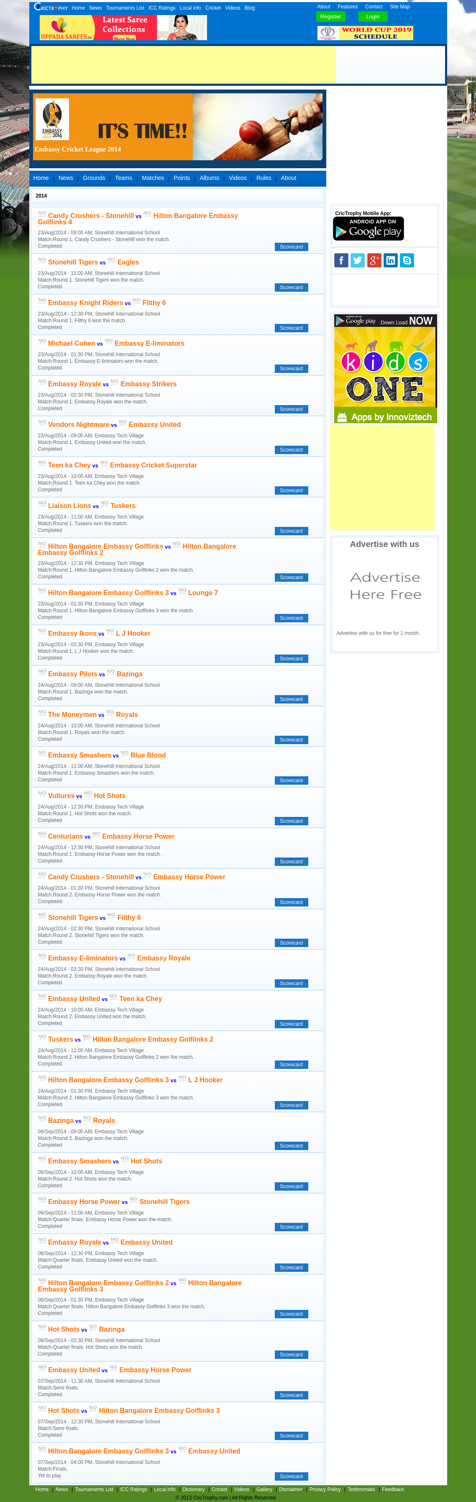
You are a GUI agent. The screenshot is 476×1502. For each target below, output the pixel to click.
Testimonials (361, 1489)
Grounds (94, 178)
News (96, 8)
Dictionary (193, 1489)
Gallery (264, 1489)
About (323, 7)
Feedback (393, 1489)
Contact (373, 7)
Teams (123, 178)
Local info (190, 8)
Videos (232, 8)
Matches (153, 178)
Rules (263, 178)
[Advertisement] (183, 65)
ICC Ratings (162, 8)
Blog (250, 8)
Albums (209, 178)
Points (182, 178)
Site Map (400, 7)
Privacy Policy (325, 1489)
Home (78, 8)
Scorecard (291, 247)
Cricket (213, 8)
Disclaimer (290, 1489)
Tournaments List (125, 8)
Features (348, 7)
